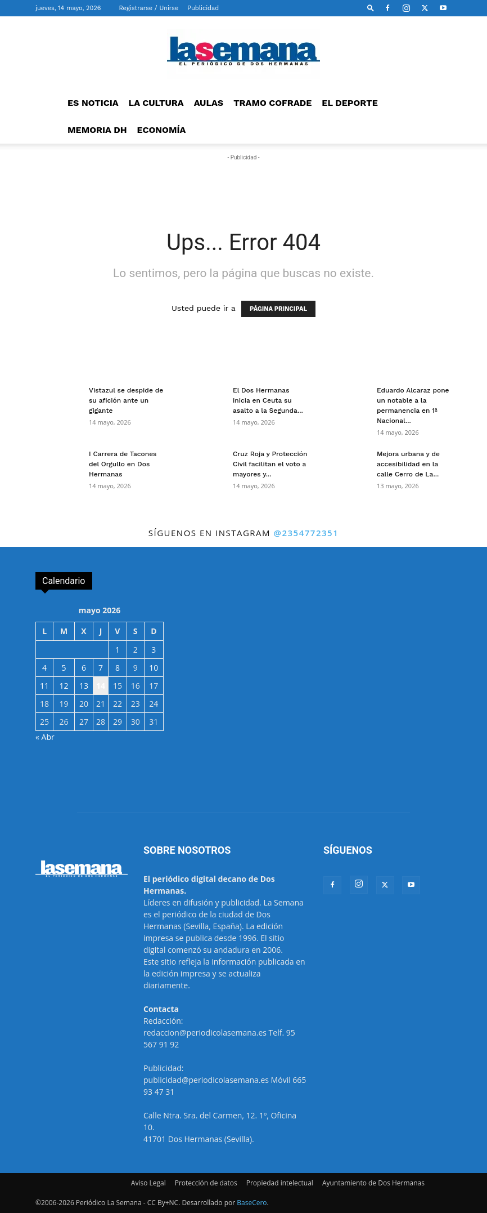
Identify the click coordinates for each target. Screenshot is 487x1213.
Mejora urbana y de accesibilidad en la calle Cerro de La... (408, 464)
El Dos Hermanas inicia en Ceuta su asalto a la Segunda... (268, 400)
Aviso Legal (148, 1183)
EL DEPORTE (349, 102)
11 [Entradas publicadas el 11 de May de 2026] (44, 685)
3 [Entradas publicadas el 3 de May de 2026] (153, 649)
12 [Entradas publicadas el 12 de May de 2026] (64, 685)
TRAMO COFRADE (272, 102)
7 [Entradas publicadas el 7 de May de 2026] (100, 667)
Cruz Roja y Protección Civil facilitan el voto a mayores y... (270, 464)
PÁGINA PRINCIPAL (278, 309)
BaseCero (252, 1202)
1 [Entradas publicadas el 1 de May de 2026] (117, 649)
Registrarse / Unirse (148, 8)
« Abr (45, 737)
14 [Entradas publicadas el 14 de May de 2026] (100, 685)
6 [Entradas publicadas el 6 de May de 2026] (84, 667)
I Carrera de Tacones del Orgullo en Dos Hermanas (122, 464)
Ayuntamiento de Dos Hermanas (373, 1183)
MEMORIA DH (97, 129)
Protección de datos (206, 1183)
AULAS (209, 102)
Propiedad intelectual (279, 1183)
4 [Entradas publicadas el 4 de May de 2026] (44, 667)
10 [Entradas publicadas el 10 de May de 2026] (153, 667)
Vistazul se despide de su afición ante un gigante (126, 400)
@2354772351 (306, 532)
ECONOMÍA (161, 129)
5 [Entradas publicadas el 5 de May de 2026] (64, 667)
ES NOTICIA (93, 102)
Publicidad (203, 8)
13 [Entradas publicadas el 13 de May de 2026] (83, 685)
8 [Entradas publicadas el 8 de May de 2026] (117, 667)
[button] (370, 7)
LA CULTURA (156, 102)
